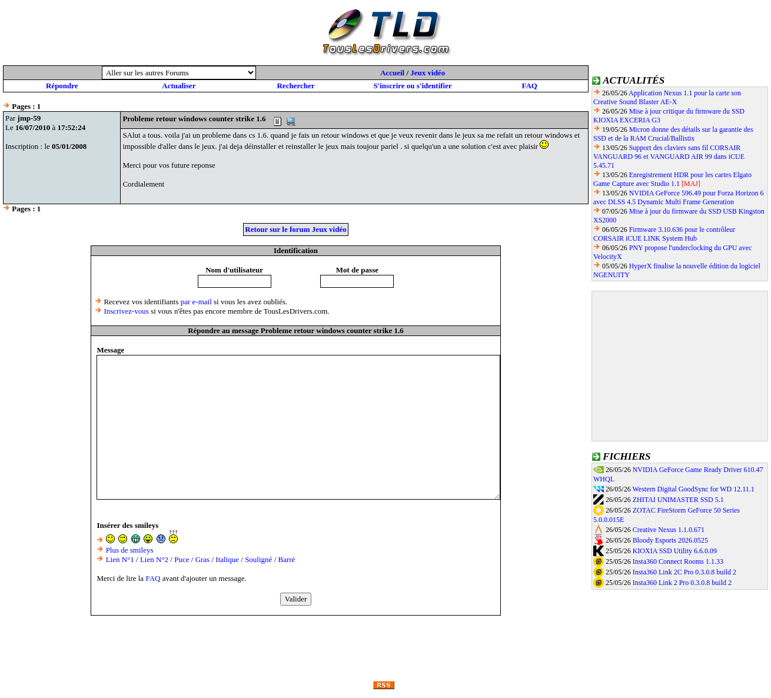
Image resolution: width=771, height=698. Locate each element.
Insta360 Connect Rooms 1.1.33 (678, 561)
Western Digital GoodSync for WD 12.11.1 (693, 489)
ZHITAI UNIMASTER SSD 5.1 (678, 500)
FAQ (529, 85)
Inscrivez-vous (126, 311)
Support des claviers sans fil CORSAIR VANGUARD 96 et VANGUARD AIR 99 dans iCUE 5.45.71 (669, 156)
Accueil (392, 72)
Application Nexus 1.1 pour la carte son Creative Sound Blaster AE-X (667, 97)
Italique (227, 559)
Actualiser (178, 85)
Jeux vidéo (427, 72)
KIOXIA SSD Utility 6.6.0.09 (675, 551)
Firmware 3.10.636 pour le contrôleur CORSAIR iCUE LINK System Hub (664, 233)
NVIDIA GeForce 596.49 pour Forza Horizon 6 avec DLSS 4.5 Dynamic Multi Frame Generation (678, 197)
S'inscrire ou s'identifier (412, 85)
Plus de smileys (130, 550)
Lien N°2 (154, 559)
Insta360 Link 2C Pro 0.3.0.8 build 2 (684, 572)
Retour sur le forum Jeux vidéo (295, 229)
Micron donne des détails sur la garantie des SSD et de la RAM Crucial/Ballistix (673, 133)
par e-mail (196, 301)
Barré (286, 559)
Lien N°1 (120, 559)
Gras (202, 559)
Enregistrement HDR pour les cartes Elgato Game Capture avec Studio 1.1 (672, 179)
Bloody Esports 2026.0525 (670, 540)
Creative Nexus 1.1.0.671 (668, 530)
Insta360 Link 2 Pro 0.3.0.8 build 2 (682, 583)
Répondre (62, 85)
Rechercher (295, 85)
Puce (181, 559)
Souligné (258, 559)
